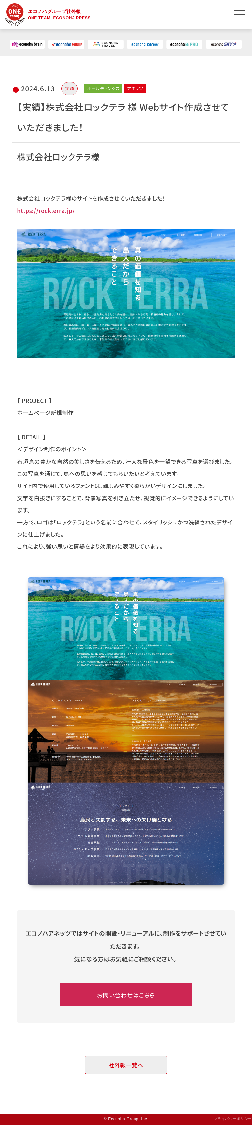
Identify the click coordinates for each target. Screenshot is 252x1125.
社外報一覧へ (126, 1065)
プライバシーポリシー (233, 1119)
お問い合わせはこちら (126, 995)
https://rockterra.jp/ (46, 211)
